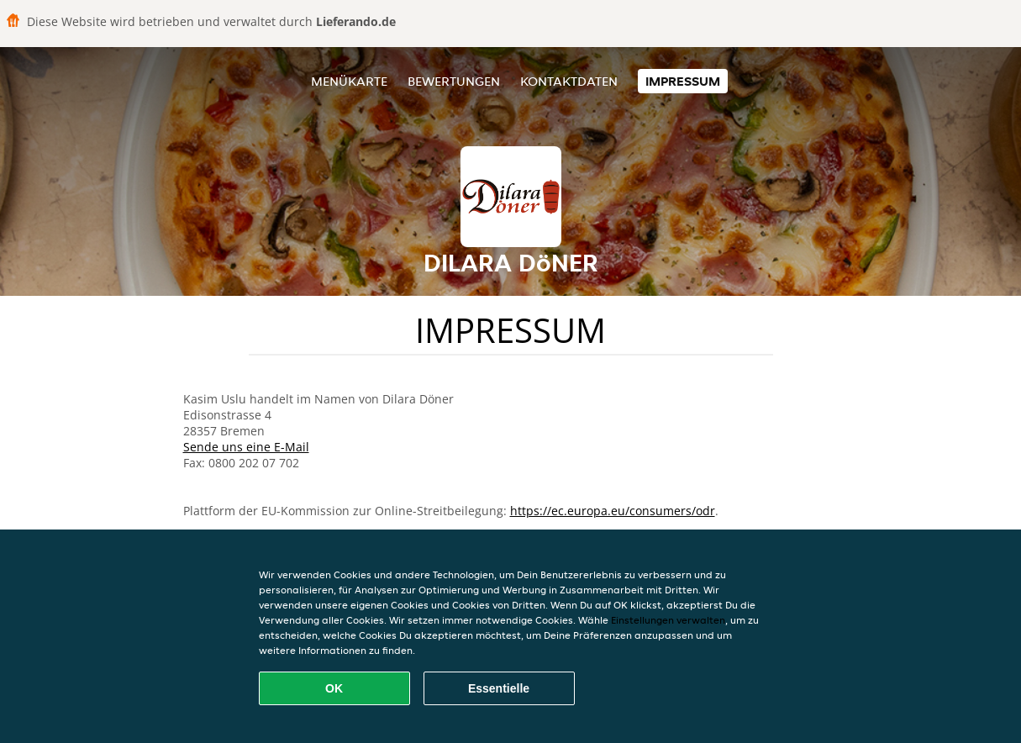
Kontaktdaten (569, 81)
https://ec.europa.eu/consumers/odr (612, 511)
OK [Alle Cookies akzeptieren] (334, 688)
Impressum (682, 81)
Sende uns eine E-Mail (246, 447)
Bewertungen (454, 81)
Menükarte (349, 81)
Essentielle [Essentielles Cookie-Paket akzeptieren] (498, 688)
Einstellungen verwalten (668, 620)
